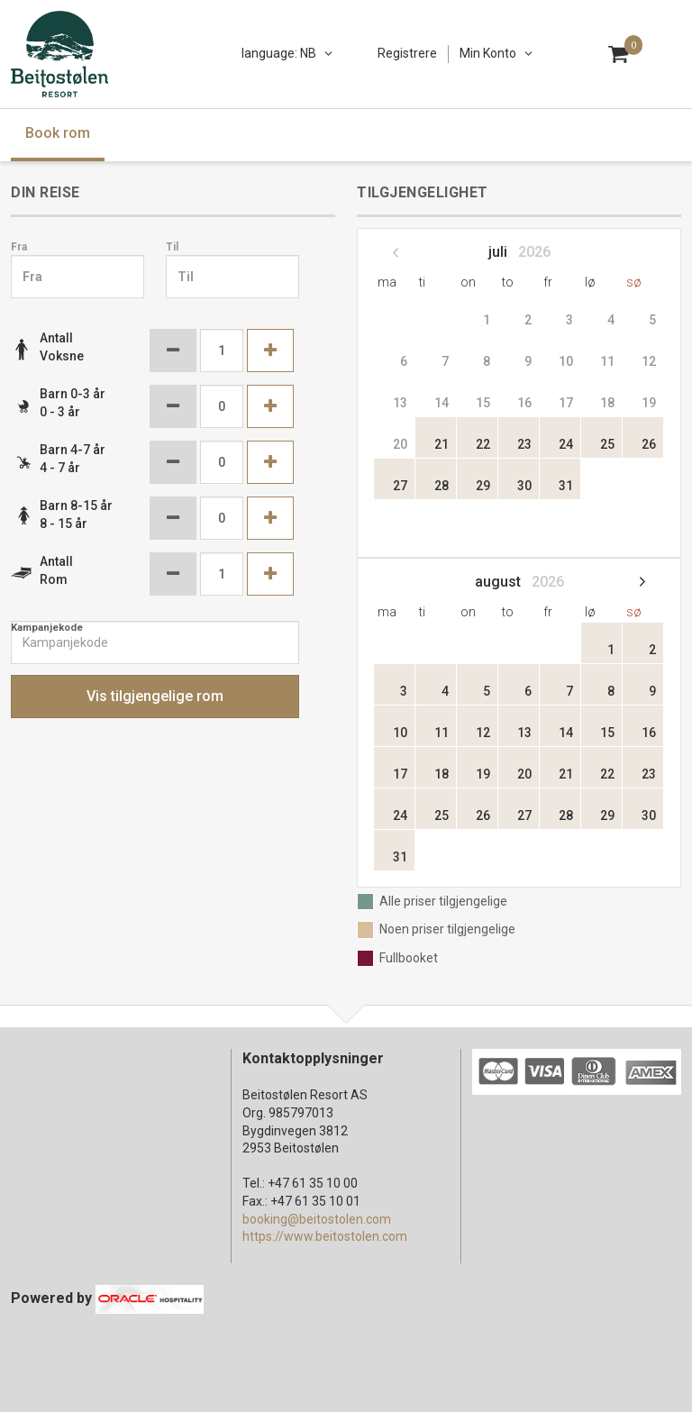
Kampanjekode (47, 627)
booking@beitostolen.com (316, 1219)
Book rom (57, 132)
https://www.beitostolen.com (324, 1236)
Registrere (407, 53)
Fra (19, 247)
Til (172, 247)
